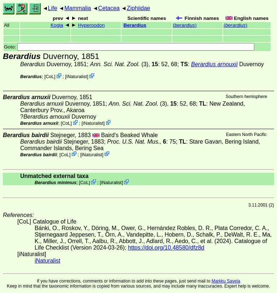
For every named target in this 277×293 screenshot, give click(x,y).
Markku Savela (225, 281)
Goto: (129, 47)
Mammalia (77, 8)
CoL (49, 76)
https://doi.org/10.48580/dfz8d (166, 248)
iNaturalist (76, 76)
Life (52, 8)
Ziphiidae (138, 8)
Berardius (134, 25)
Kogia (56, 25)
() (185, 25)
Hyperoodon (91, 25)
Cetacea (109, 8)
